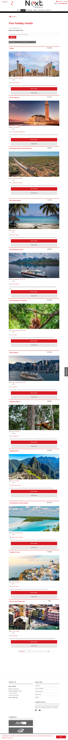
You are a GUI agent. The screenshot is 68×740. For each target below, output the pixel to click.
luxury (24, 330)
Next (48, 651)
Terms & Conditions (39, 688)
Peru (20, 485)
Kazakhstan (16, 82)
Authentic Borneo (14, 401)
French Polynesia (19, 537)
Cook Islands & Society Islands (18, 503)
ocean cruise (22, 279)
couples (16, 78)
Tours (12, 78)
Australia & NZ (14, 182)
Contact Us (37, 685)
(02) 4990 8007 (63, 3)
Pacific (13, 234)
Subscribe (59, 1)
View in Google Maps (13, 697)
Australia (20, 182)
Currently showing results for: (15, 28)
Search (12, 37)
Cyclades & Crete (14, 552)
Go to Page (21, 651)
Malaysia (16, 436)
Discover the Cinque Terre (17, 601)
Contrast (4, 1)
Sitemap (37, 697)
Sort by (10, 42)
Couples (13, 230)
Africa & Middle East (15, 131)
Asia (12, 82)
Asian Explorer (13, 352)
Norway (17, 284)
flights (21, 78)
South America (15, 485)
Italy (16, 635)
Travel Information (39, 691)
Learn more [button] (9, 737)
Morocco (23, 131)
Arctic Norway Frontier (16, 249)
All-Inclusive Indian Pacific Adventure (20, 148)
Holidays (14, 16)
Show (24, 42)
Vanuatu (17, 234)
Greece (17, 586)
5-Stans (11, 48)
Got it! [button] (61, 737)
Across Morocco (14, 97)
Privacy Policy (38, 694)
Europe (13, 284)
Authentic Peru (13, 451)
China (15, 334)
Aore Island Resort (15, 200)
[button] (66, 1)
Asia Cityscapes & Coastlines (18, 300)
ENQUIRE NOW (66, 372)
